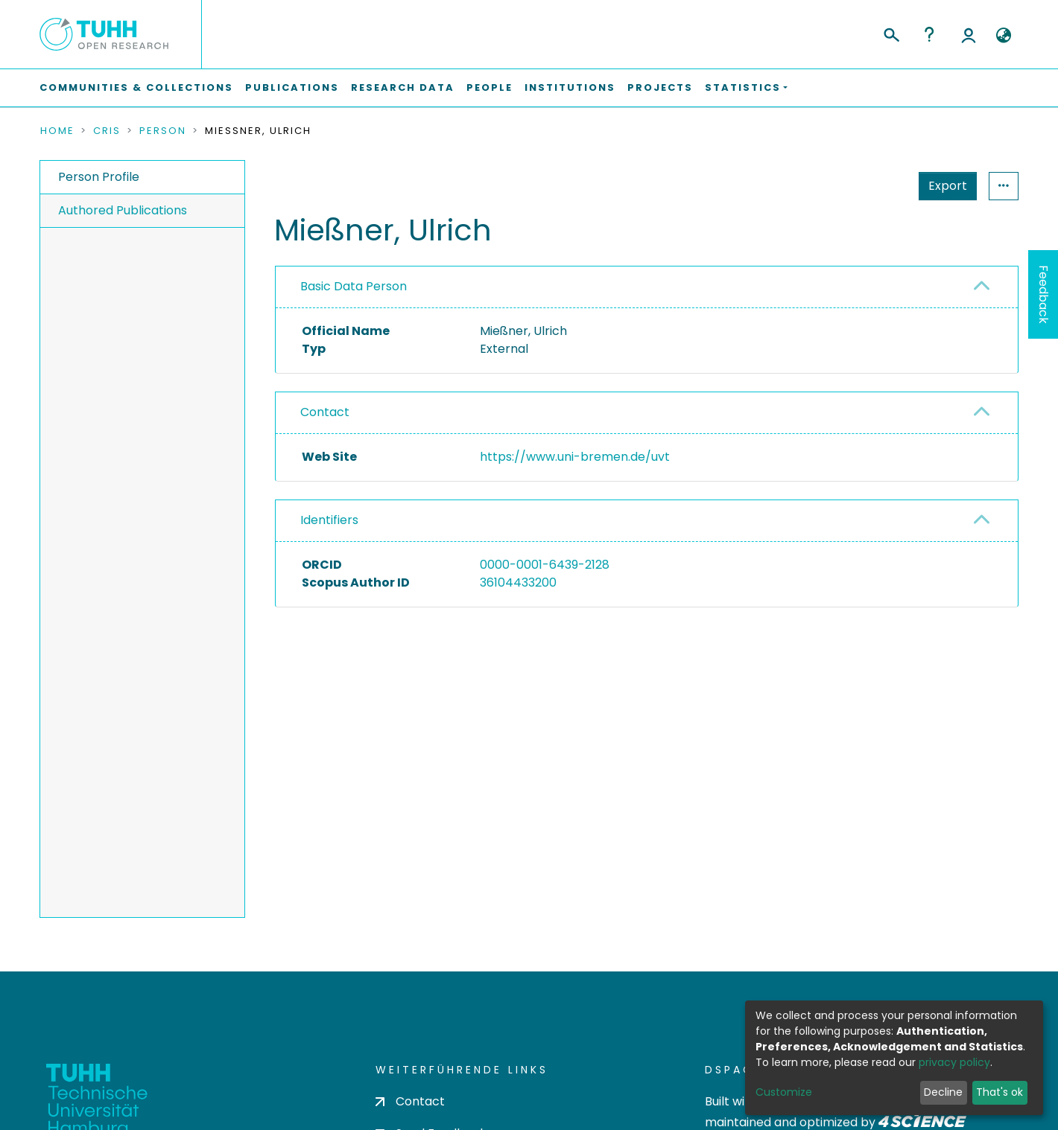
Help (929, 34)
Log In (968, 34)
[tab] (647, 287)
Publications (292, 87)
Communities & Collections (136, 87)
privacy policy (954, 1062)
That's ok (999, 1092)
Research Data (402, 87)
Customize (784, 1092)
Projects (660, 87)
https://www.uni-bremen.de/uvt (575, 456)
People (489, 87)
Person (162, 131)
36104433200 (518, 582)
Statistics (943, 185)
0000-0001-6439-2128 (544, 564)
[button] (1003, 36)
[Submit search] (890, 33)
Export (874, 185)
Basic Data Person (353, 286)
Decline (943, 1092)
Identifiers (329, 520)
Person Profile (98, 176)
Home (57, 131)
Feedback (1043, 294)
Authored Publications (122, 210)
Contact (324, 412)
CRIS (107, 131)
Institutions (570, 87)
